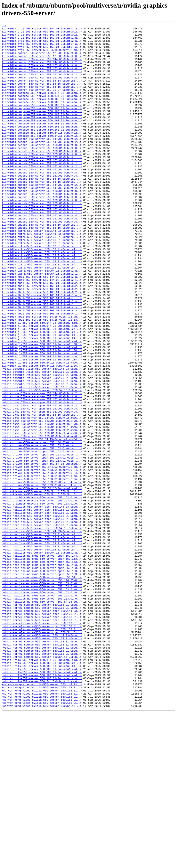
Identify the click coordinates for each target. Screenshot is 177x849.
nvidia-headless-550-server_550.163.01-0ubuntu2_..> (42, 647)
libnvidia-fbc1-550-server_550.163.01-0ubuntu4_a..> (42, 364)
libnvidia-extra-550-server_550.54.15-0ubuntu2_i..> (42, 324)
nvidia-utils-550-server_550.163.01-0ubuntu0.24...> (42, 791)
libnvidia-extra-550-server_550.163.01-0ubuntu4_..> (42, 309)
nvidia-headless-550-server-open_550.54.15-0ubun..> (42, 629)
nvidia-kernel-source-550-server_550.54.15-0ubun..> (42, 783)
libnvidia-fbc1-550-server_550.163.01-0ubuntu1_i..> (42, 353)
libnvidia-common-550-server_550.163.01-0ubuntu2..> (42, 85)
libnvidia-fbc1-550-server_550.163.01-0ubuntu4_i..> (42, 372)
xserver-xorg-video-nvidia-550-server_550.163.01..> (42, 820)
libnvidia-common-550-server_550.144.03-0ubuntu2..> (42, 70)
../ (4, 26)
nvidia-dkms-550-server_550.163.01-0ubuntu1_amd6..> (42, 508)
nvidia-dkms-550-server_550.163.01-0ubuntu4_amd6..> (42, 515)
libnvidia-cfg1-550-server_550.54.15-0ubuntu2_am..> (42, 55)
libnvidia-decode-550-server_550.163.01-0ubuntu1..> (42, 184)
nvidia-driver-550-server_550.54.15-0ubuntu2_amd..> (42, 581)
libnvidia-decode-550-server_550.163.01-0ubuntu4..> (42, 199)
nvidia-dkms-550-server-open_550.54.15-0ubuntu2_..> (42, 493)
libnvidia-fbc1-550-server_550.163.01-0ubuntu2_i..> (42, 360)
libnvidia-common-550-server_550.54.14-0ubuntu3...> (42, 92)
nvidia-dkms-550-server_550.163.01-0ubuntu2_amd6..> (42, 511)
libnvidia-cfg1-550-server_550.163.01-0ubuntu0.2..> (42, 33)
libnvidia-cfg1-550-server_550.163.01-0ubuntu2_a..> (42, 44)
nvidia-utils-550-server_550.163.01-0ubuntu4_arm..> (42, 809)
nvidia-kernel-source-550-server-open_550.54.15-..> (42, 754)
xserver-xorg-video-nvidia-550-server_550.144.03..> (42, 817)
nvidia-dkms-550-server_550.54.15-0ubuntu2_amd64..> (42, 522)
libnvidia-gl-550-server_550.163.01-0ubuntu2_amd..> (42, 412)
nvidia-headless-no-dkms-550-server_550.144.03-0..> (42, 692)
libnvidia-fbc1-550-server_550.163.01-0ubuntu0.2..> (42, 335)
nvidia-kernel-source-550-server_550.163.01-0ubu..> (42, 761)
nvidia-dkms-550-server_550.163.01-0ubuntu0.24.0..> (42, 500)
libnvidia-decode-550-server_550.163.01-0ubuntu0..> (42, 169)
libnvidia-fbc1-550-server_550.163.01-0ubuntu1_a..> (42, 349)
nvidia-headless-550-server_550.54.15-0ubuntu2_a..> (42, 658)
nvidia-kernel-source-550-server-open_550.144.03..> (42, 728)
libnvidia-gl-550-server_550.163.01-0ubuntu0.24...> (42, 390)
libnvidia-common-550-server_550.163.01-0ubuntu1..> (42, 81)
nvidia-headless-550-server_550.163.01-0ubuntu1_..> (42, 644)
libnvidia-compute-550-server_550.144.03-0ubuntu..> (42, 107)
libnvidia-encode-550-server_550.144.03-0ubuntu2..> (42, 217)
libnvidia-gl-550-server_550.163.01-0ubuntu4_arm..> (42, 423)
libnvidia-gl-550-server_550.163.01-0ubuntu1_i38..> (42, 408)
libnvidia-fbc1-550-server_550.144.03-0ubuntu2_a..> (42, 327)
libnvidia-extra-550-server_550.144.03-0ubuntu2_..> (42, 272)
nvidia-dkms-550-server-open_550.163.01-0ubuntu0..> (42, 471)
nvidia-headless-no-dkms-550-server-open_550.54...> (42, 688)
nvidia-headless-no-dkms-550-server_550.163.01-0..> (42, 695)
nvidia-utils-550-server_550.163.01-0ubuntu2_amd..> (42, 802)
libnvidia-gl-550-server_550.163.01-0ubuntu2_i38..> (42, 416)
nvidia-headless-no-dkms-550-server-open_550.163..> (42, 666)
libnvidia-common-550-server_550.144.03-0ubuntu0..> (42, 66)
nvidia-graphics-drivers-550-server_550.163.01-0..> (42, 592)
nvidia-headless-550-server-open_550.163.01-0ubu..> (42, 607)
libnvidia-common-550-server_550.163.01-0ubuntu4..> (42, 88)
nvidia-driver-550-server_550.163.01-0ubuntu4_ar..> (42, 577)
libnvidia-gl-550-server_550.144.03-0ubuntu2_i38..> (42, 386)
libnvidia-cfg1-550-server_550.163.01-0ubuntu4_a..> (42, 48)
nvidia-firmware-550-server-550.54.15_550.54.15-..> (42, 589)
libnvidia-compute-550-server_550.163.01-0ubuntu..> (42, 114)
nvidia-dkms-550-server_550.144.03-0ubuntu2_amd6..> (42, 497)
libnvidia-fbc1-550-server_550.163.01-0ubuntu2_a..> (42, 357)
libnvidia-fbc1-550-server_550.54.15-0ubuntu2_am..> (42, 375)
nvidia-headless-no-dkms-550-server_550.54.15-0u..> (42, 717)
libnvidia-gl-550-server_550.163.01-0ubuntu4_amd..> (42, 419)
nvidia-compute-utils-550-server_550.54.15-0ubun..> (42, 463)
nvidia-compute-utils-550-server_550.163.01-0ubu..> (42, 441)
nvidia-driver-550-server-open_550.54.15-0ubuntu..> (42, 552)
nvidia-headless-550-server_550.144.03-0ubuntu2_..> (42, 633)
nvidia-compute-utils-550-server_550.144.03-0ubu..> (42, 438)
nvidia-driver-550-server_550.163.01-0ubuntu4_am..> (42, 574)
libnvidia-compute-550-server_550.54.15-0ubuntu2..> (42, 155)
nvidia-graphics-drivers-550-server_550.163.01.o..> (42, 600)
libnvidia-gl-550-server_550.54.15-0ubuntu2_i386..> (42, 434)
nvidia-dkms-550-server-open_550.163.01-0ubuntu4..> (42, 486)
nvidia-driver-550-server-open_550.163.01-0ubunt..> (42, 530)
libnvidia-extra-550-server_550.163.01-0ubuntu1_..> (42, 294)
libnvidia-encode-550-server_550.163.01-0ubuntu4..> (42, 254)
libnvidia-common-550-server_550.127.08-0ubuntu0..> (42, 63)
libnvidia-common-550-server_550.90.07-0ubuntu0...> (42, 103)
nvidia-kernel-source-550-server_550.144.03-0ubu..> (42, 758)
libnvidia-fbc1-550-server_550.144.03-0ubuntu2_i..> (42, 331)
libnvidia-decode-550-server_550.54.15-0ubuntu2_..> (42, 210)
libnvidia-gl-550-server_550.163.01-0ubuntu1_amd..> (42, 405)
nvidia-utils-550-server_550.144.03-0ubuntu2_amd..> (42, 787)
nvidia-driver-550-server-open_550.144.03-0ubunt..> (42, 526)
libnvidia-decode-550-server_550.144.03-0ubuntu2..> (42, 162)
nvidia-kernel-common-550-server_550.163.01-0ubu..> (42, 721)
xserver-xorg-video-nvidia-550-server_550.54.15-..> (42, 842)
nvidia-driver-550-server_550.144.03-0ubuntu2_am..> (42, 555)
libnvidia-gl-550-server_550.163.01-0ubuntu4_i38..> (42, 427)
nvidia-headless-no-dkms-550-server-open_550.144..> (42, 662)
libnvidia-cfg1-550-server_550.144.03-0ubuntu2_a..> (42, 29)
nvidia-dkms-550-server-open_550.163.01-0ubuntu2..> (42, 482)
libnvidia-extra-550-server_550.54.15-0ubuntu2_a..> (42, 320)
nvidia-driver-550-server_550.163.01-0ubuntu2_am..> (42, 570)
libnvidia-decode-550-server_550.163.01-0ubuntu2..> (42, 191)
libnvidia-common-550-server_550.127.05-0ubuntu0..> (42, 59)
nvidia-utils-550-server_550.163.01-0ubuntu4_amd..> (42, 806)
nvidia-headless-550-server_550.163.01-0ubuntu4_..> (42, 651)
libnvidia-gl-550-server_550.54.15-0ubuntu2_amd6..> (42, 430)
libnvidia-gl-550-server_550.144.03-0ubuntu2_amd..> (42, 383)
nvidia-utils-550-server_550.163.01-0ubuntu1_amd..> (42, 798)
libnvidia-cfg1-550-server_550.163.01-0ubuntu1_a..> (42, 41)
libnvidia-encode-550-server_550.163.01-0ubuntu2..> (42, 246)
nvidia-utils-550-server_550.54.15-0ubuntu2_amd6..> (42, 813)
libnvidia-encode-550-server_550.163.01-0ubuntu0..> (42, 224)
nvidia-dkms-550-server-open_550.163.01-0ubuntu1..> (42, 478)
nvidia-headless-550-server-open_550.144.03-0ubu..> (42, 603)
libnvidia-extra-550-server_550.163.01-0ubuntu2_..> (42, 302)
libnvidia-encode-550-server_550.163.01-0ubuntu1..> (42, 239)
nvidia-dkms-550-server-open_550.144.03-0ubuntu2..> (42, 467)
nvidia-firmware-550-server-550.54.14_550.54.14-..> (42, 585)
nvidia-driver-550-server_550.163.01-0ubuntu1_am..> (42, 566)
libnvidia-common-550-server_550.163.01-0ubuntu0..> (42, 74)
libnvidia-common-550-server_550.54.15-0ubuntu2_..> (42, 99)
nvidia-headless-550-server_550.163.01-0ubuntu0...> (42, 636)
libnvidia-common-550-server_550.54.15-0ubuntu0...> (42, 96)
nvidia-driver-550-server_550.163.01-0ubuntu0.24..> (42, 559)
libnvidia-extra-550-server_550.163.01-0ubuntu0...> (42, 280)
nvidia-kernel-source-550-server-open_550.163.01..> (42, 732)
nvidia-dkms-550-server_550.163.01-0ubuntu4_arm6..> (42, 519)
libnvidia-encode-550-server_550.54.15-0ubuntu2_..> (42, 265)
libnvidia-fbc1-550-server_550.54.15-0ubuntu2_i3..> (42, 379)
